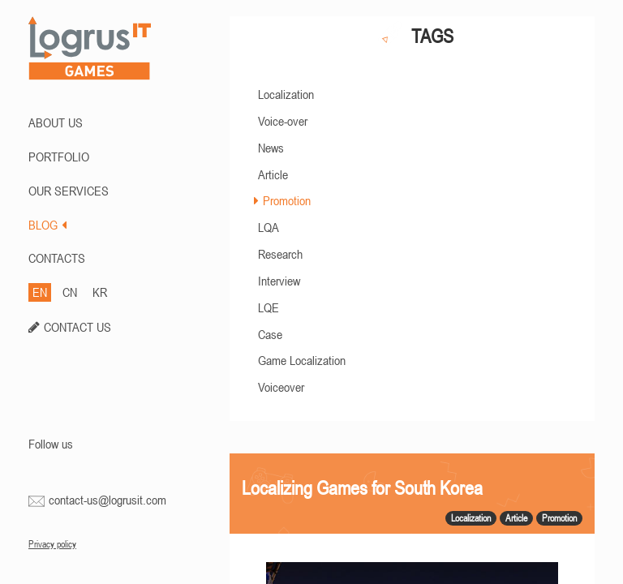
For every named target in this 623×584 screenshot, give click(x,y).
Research (280, 254)
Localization (286, 94)
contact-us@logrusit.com (107, 499)
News (271, 147)
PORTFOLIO (58, 156)
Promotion (287, 200)
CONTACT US (77, 327)
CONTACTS (56, 258)
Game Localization (302, 360)
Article (273, 174)
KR (99, 292)
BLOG (47, 224)
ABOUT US (55, 122)
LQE (268, 307)
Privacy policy (52, 544)
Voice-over (282, 121)
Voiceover (281, 387)
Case (270, 334)
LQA (268, 227)
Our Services (68, 190)
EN (39, 292)
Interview (279, 280)
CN (69, 292)
